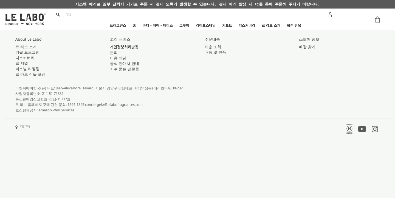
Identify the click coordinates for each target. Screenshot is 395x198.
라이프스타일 (206, 25)
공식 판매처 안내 (124, 63)
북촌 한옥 (294, 25)
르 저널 (21, 63)
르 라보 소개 (271, 25)
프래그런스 (118, 25)
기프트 (227, 25)
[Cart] (378, 20)
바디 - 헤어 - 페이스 (158, 25)
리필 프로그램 (27, 52)
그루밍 (184, 25)
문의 (114, 52)
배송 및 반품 (215, 52)
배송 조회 (213, 46)
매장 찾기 (307, 46)
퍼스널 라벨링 (27, 68)
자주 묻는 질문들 (124, 69)
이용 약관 (118, 58)
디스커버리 (247, 25)
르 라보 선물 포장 (30, 74)
